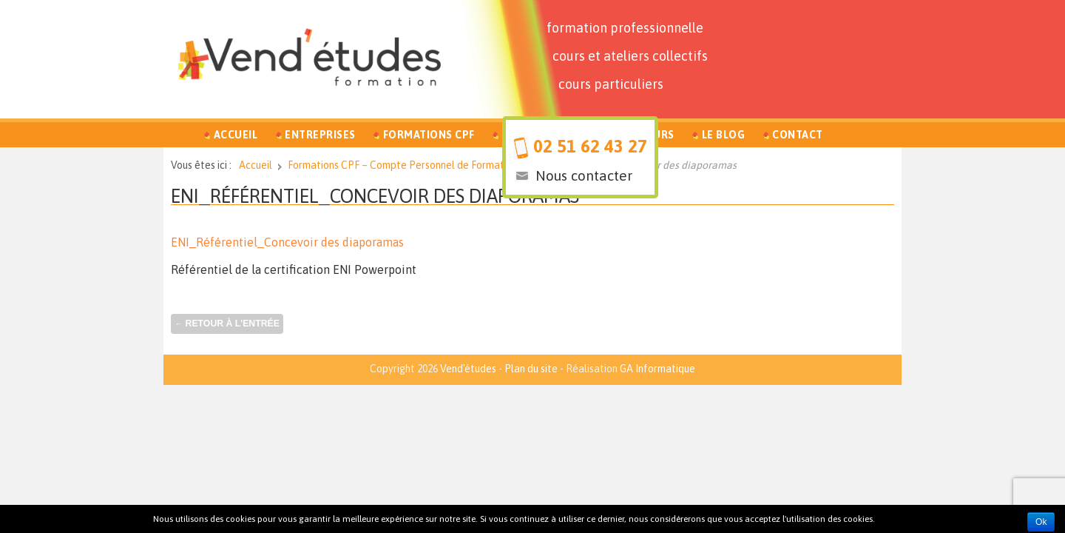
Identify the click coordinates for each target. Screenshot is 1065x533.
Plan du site (531, 369)
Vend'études (468, 369)
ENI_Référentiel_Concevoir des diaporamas (287, 242)
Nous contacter (583, 175)
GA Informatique (657, 369)
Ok (1041, 522)
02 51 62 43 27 (590, 146)
